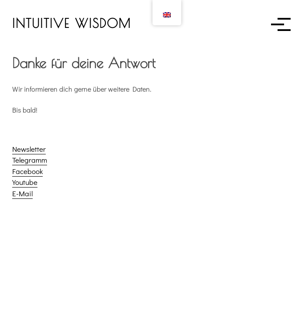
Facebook (27, 171)
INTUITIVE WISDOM (71, 23)
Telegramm (29, 160)
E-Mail (22, 193)
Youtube (24, 182)
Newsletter (29, 149)
